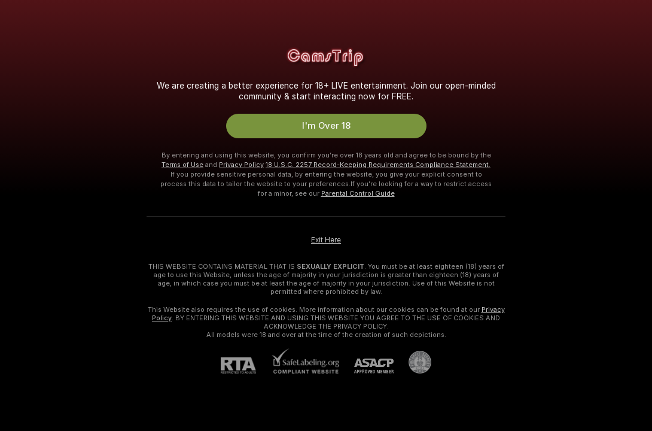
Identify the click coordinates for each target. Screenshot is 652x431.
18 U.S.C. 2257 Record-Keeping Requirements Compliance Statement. (378, 164)
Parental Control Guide (358, 193)
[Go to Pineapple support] (412, 362)
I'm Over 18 (326, 125)
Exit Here (326, 240)
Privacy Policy (241, 164)
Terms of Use (182, 164)
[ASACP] (366, 366)
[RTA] (246, 365)
